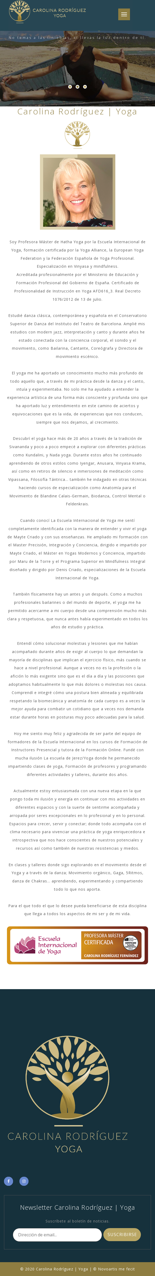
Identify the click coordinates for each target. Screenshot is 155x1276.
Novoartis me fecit (116, 1268)
